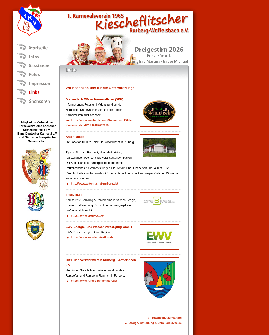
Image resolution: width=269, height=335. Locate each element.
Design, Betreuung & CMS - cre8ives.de (155, 323)
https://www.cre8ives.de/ (87, 215)
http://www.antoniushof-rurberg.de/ (94, 183)
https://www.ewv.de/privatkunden (93, 237)
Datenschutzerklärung (167, 317)
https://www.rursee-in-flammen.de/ (94, 280)
